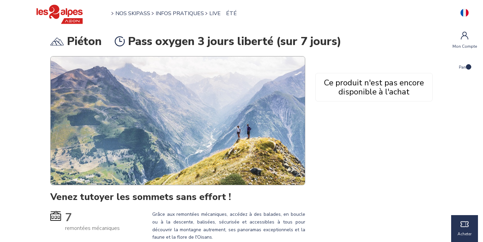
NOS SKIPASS (132, 13)
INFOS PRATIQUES (180, 13)
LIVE (215, 13)
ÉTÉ (231, 13)
